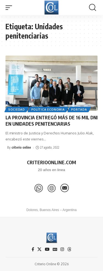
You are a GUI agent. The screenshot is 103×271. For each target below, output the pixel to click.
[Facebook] (32, 249)
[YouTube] (47, 249)
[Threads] (69, 249)
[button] (10, 7)
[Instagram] (62, 249)
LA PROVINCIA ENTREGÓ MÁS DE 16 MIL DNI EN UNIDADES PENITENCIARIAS (51, 120)
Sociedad (16, 109)
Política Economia (48, 109)
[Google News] (55, 249)
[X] (39, 249)
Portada (79, 109)
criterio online (21, 147)
